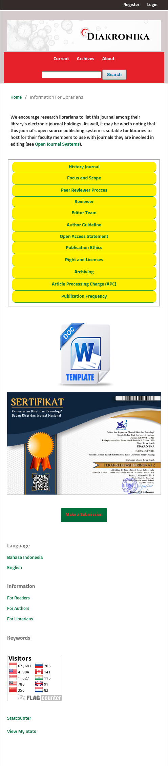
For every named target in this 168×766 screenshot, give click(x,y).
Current (61, 58)
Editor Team (84, 213)
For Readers (18, 598)
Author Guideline (84, 225)
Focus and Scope (84, 178)
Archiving (84, 272)
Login (152, 5)
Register (131, 5)
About (108, 58)
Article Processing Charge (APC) (84, 284)
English (14, 567)
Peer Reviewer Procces (84, 190)
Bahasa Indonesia (25, 557)
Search (114, 74)
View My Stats (21, 731)
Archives (85, 58)
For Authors (18, 609)
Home (16, 97)
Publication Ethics (84, 247)
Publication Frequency (84, 296)
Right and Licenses (84, 259)
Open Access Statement (84, 236)
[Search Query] (71, 74)
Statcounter (19, 718)
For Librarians (20, 619)
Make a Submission (84, 515)
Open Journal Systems (57, 144)
